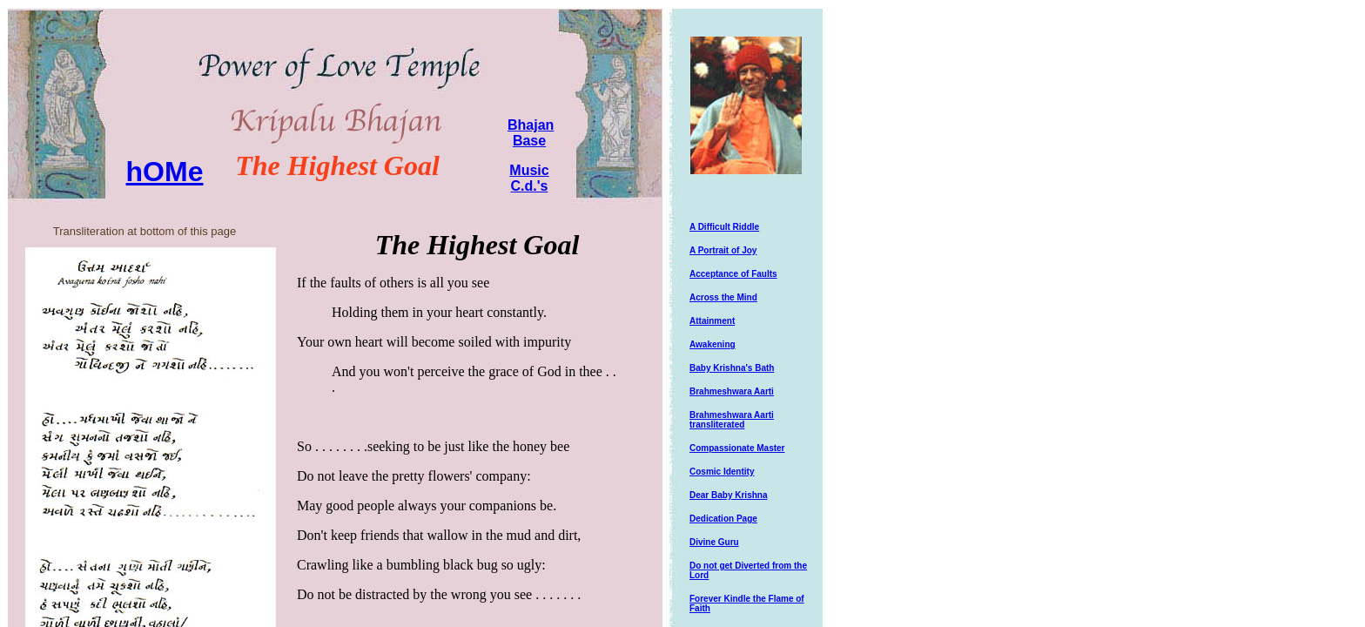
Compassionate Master (736, 448)
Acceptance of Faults (733, 274)
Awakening (712, 344)
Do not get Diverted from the (748, 565)
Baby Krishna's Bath (731, 368)
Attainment (712, 321)
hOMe (165, 171)
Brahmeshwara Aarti (731, 391)
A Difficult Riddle (724, 227)
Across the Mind (723, 297)
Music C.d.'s (528, 178)
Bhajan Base (531, 133)
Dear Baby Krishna (728, 495)
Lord (699, 575)
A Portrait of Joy (722, 250)
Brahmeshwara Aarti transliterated (731, 419)
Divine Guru (714, 542)
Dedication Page (723, 518)
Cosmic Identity (721, 471)
